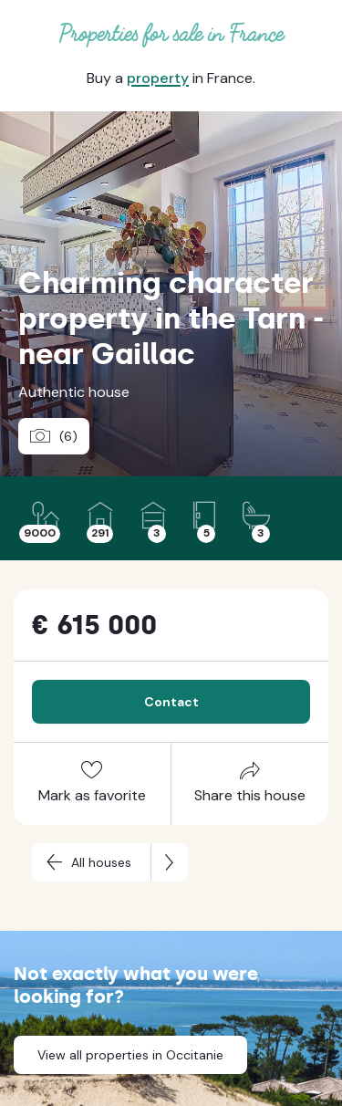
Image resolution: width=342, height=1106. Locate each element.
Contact (171, 702)
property (158, 78)
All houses (101, 862)
